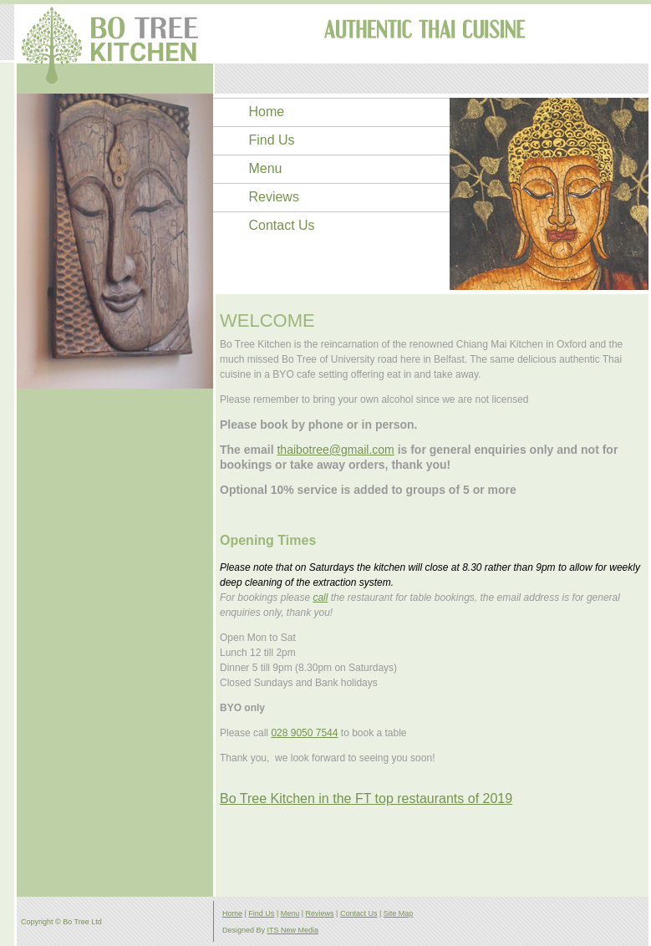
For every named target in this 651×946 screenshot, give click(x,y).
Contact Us (281, 225)
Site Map (399, 913)
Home (266, 112)
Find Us (271, 140)
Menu (265, 168)
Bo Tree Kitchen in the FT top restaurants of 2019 (366, 798)
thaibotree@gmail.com (335, 449)
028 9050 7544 (304, 733)
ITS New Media (293, 930)
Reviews (273, 197)
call (320, 597)
